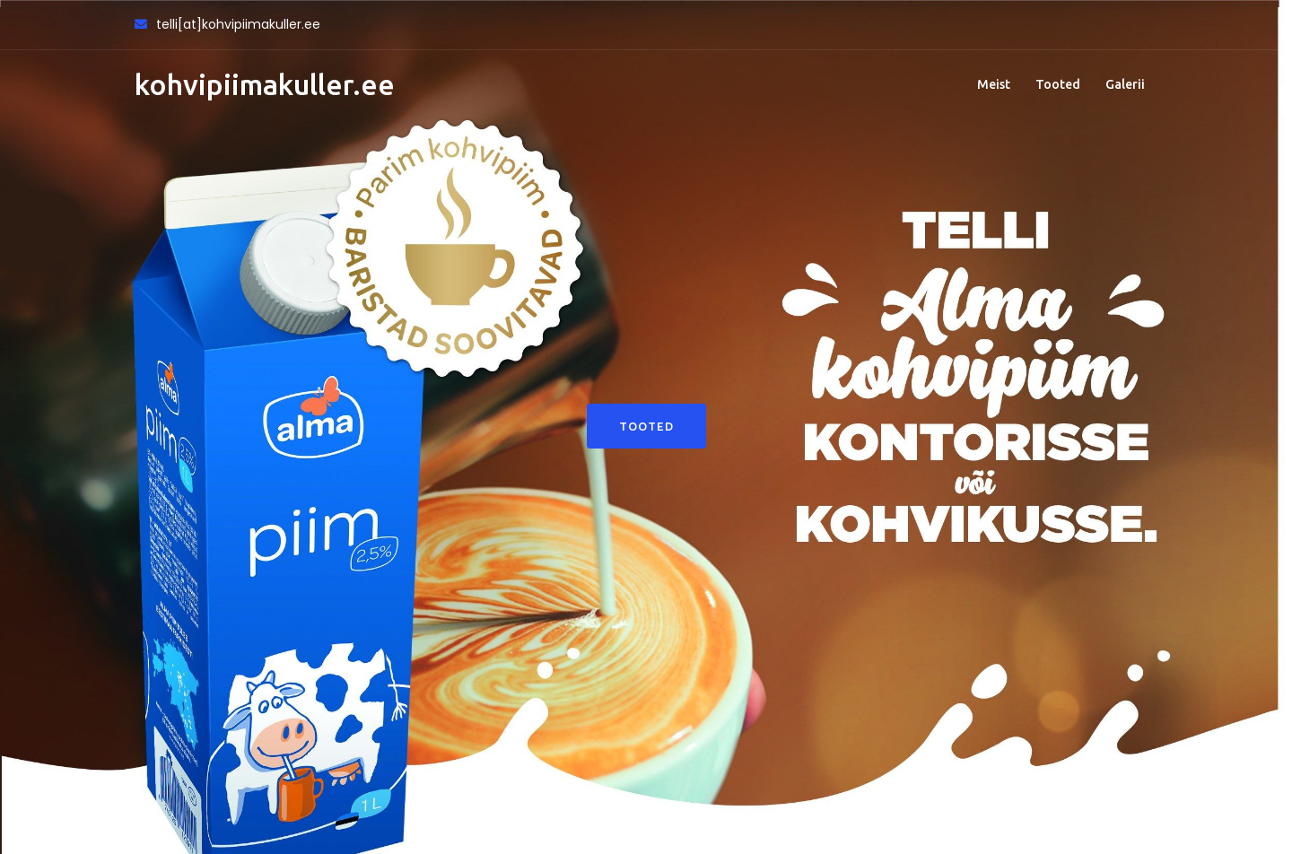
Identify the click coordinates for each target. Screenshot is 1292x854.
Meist (993, 84)
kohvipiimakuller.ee (265, 84)
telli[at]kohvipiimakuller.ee (238, 24)
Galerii (1125, 84)
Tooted (1057, 84)
